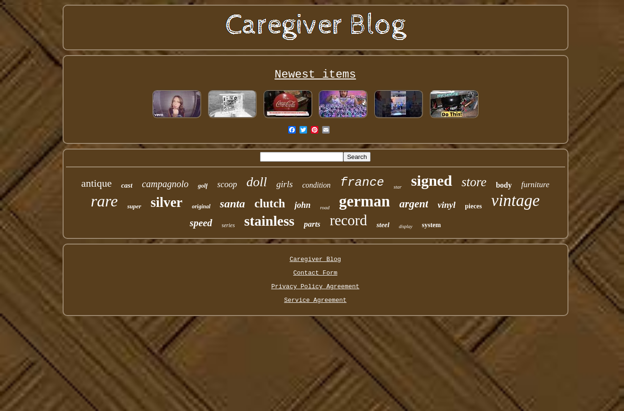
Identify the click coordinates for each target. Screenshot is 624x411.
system (431, 225)
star (398, 187)
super (134, 206)
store (474, 182)
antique (96, 183)
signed (431, 180)
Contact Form (315, 273)
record (348, 220)
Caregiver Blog (315, 259)
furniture (535, 184)
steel (382, 225)
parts (312, 224)
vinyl (446, 205)
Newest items (315, 74)
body (504, 185)
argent (413, 204)
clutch (269, 203)
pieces (473, 206)
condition (316, 185)
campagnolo (165, 184)
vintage (515, 200)
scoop (227, 184)
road (324, 207)
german (364, 201)
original (201, 206)
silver (167, 202)
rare (104, 201)
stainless (269, 221)
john (302, 205)
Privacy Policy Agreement (315, 286)
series (228, 225)
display (406, 226)
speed (201, 223)
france (362, 182)
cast (126, 185)
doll (256, 181)
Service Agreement (315, 300)
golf (203, 185)
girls (284, 184)
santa (232, 204)
